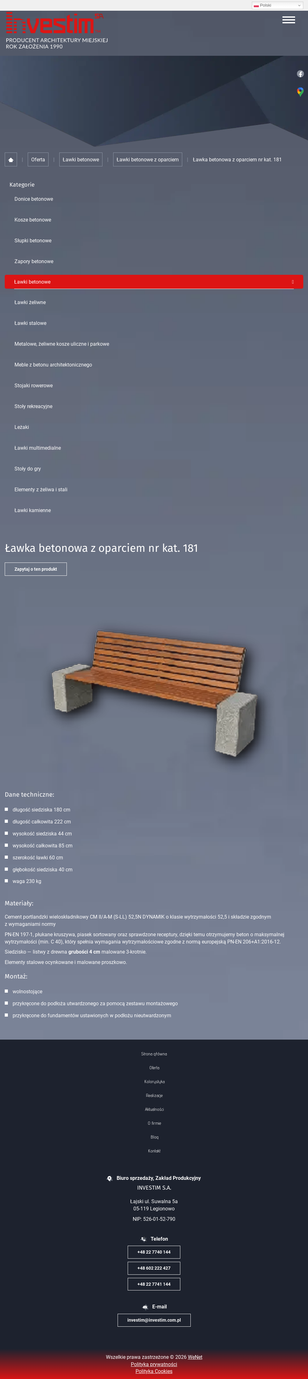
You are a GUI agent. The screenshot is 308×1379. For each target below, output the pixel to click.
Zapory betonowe (34, 261)
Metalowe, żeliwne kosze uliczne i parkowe (62, 343)
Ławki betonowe (32, 281)
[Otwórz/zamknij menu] (289, 19)
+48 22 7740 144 (154, 1252)
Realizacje (154, 1095)
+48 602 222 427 (154, 1268)
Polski (262, 5)
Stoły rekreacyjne (33, 406)
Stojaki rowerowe (34, 385)
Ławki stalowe (30, 323)
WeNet (195, 1356)
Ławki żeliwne (30, 302)
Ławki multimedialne (38, 447)
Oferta (154, 1067)
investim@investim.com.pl (154, 1320)
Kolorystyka (154, 1081)
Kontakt (154, 1150)
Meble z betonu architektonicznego (53, 364)
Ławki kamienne (33, 510)
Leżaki (22, 427)
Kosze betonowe (33, 219)
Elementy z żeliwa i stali (41, 489)
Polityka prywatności (154, 1364)
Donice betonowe (34, 198)
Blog (154, 1137)
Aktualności (154, 1109)
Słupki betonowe (33, 240)
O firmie (154, 1123)
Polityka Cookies (154, 1371)
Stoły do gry (28, 468)
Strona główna (154, 1053)
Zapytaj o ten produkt (36, 569)
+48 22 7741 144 (154, 1284)
